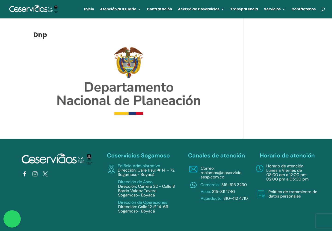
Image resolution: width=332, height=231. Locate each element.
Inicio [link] (89, 10)
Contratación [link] (159, 10)
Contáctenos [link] (303, 10)
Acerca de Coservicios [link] (198, 10)
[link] (34, 9)
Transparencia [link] (244, 10)
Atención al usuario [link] (118, 10)
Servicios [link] (272, 10)
